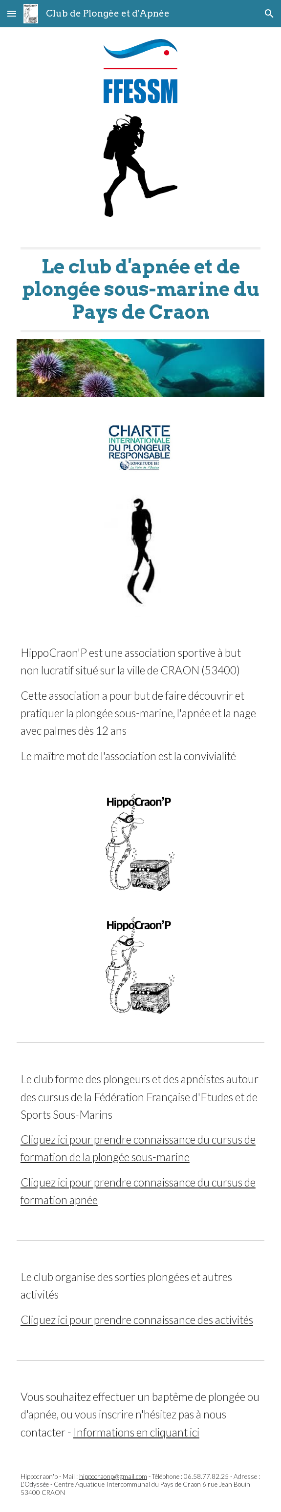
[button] (11, 13)
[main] (140, 289)
